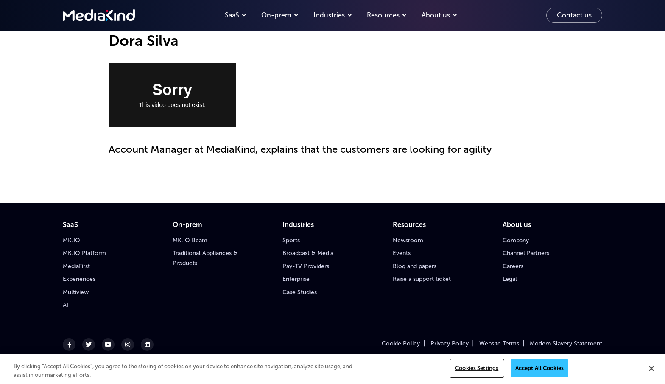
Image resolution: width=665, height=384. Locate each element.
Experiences (79, 279)
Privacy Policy (449, 343)
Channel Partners (526, 253)
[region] (332, 369)
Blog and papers (414, 266)
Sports (291, 240)
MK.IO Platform (84, 253)
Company (516, 240)
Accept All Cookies (539, 368)
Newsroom (408, 240)
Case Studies (299, 292)
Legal (510, 279)
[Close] (651, 368)
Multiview (76, 292)
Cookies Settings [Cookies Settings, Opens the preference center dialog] (476, 368)
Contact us (574, 15)
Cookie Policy (401, 343)
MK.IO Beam (190, 240)
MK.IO (71, 240)
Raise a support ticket (422, 279)
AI (65, 305)
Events (402, 253)
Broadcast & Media (307, 253)
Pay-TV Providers (305, 266)
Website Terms (499, 343)
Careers (513, 266)
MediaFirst (76, 266)
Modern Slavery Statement (566, 343)
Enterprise (296, 279)
